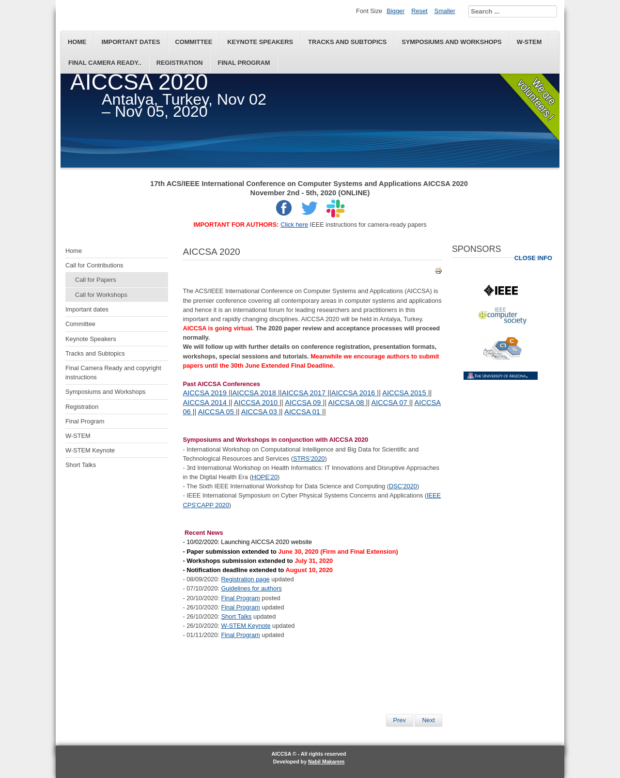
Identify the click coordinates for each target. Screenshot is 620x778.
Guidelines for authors (251, 588)
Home (77, 42)
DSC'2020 (403, 486)
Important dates (130, 42)
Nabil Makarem (326, 761)
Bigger (395, 11)
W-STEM (529, 42)
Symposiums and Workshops (451, 42)
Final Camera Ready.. (104, 62)
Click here (294, 224)
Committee (194, 42)
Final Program (243, 62)
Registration (179, 62)
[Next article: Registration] (428, 720)
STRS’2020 (309, 458)
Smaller (444, 11)
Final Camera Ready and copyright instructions (113, 372)
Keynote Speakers (260, 42)
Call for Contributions (94, 265)
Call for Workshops (101, 294)
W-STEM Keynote (90, 450)
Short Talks (80, 464)
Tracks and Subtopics (347, 42)
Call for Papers (95, 279)
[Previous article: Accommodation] (399, 720)
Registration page (245, 579)
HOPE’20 (265, 477)
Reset (419, 11)
